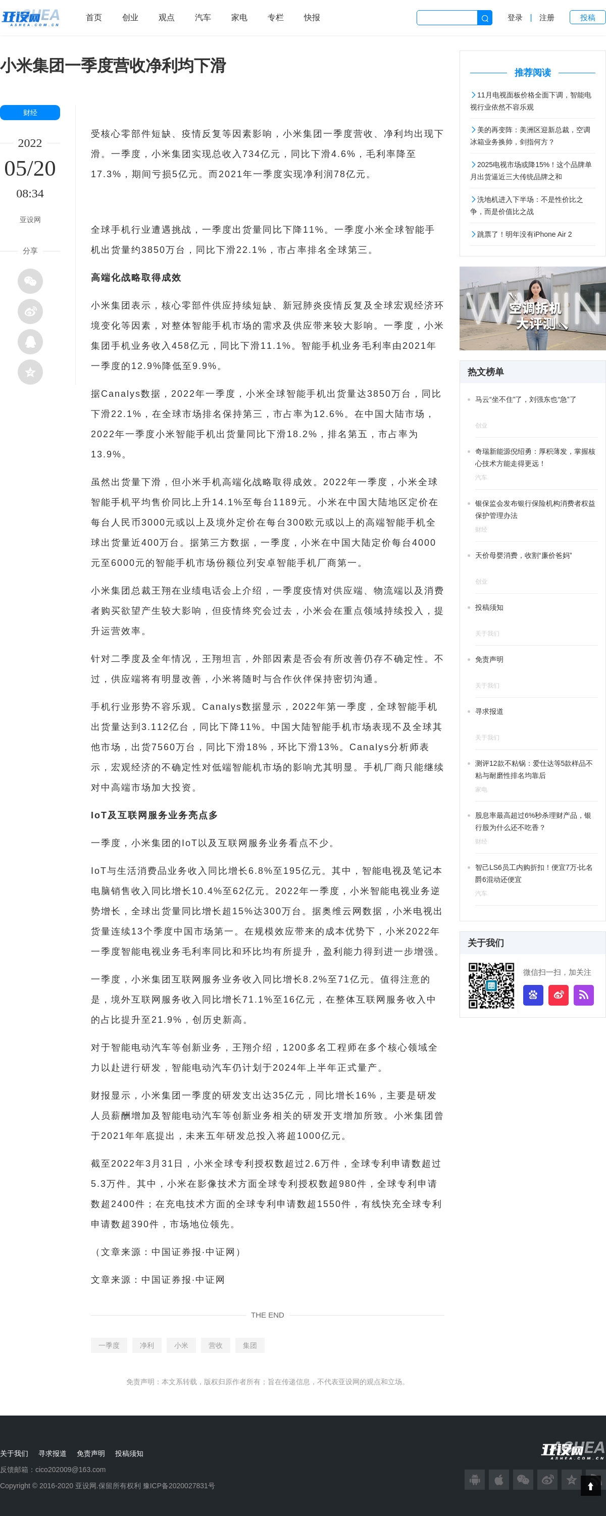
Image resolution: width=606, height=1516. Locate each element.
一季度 (109, 1345)
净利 (147, 1345)
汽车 (203, 17)
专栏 (276, 17)
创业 (130, 17)
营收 (216, 1345)
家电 (239, 17)
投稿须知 (489, 607)
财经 (30, 113)
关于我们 (14, 1453)
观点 (167, 17)
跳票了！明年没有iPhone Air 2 (521, 234)
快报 (312, 17)
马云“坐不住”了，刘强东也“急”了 (526, 399)
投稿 (587, 17)
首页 (94, 17)
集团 (250, 1345)
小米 (181, 1345)
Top (591, 1486)
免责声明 (489, 659)
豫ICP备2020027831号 (179, 1486)
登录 (515, 17)
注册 (546, 17)
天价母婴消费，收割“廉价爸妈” (523, 555)
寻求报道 (489, 711)
